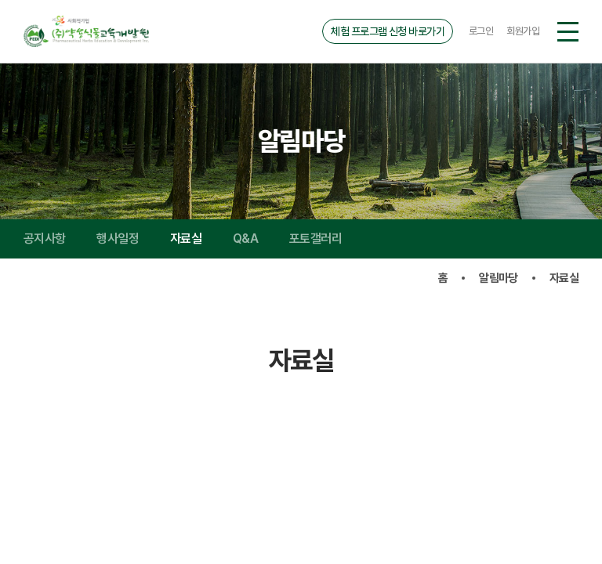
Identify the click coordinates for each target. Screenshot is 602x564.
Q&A (245, 238)
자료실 (185, 238)
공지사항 (44, 238)
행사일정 (117, 238)
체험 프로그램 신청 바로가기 (387, 31)
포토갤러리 (315, 238)
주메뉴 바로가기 (0, 0)
